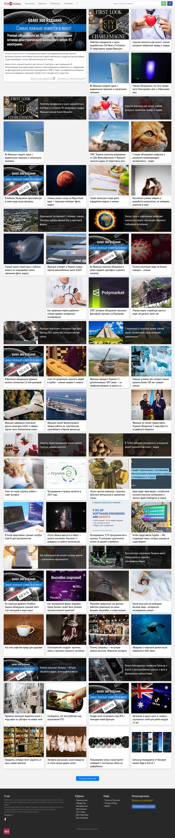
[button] (170, 3)
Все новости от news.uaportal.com (71, 78)
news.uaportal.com (15, 53)
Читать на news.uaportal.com (41, 78)
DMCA (107, 806)
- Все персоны (81, 814)
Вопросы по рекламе (142, 800)
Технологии (29, 3)
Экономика (68, 3)
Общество (42, 3)
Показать (8, 815)
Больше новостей (87, 778)
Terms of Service (112, 800)
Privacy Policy (111, 803)
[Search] (139, 3)
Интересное (55, 3)
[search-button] (163, 3)
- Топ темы (80, 812)
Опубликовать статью (143, 806)
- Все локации (81, 817)
